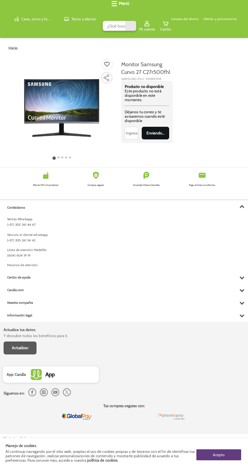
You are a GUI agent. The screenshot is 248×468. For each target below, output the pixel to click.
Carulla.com (15, 398)
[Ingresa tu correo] (131, 128)
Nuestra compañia (20, 411)
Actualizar (20, 221)
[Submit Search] (148, 12)
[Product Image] (62, 102)
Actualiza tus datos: (20, 203)
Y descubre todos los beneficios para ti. (36, 209)
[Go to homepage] (13, 43)
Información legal (19, 423)
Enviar (156, 128)
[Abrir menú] (12, 26)
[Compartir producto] (106, 73)
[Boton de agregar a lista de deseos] (107, 60)
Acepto (219, 452)
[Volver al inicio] (11, 12)
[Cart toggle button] (240, 11)
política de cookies (102, 460)
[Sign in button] (221, 11)
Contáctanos (16, 315)
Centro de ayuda (18, 385)
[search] (90, 12)
